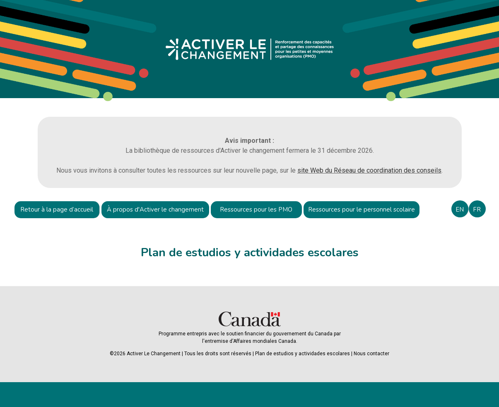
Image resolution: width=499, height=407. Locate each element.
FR (477, 209)
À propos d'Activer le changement (155, 209)
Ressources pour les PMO (256, 209)
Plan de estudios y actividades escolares (302, 353)
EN (460, 209)
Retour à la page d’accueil (56, 209)
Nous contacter (371, 353)
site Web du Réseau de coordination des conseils (369, 170)
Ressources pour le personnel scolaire (361, 209)
